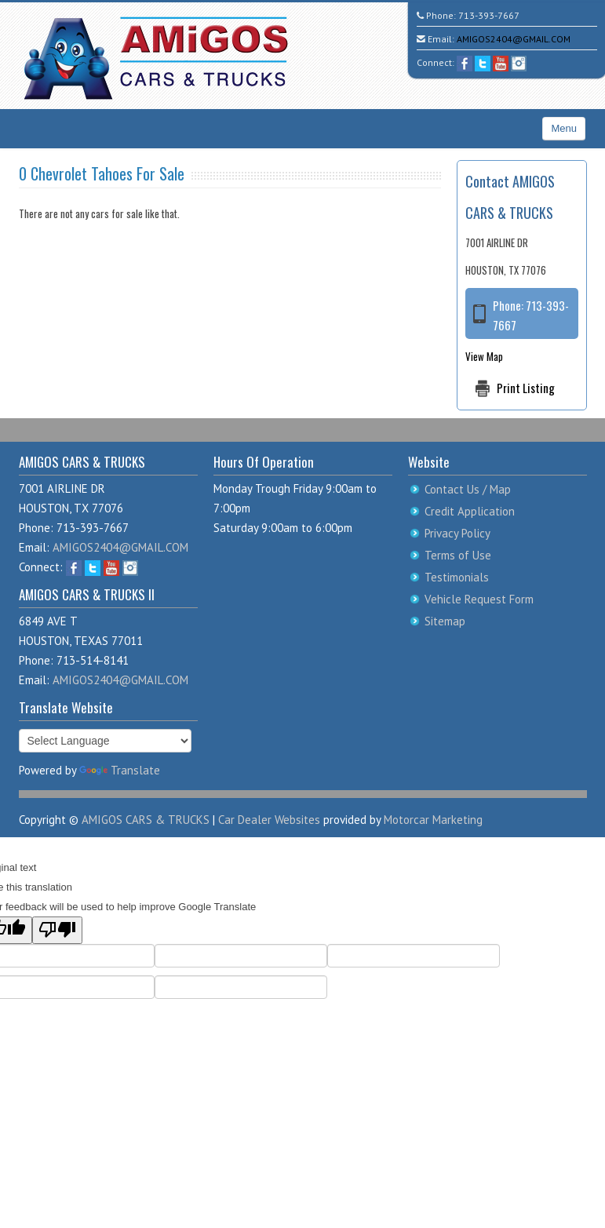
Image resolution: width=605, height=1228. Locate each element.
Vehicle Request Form (479, 599)
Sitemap (445, 621)
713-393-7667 (488, 15)
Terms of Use (458, 555)
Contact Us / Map (468, 489)
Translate (119, 770)
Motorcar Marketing (433, 819)
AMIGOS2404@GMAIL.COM (513, 39)
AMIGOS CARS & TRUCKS (146, 819)
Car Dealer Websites (269, 819)
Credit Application (470, 511)
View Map (484, 356)
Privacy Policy (457, 533)
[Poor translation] (57, 930)
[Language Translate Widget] (105, 740)
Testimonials (457, 577)
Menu (564, 128)
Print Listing (526, 387)
